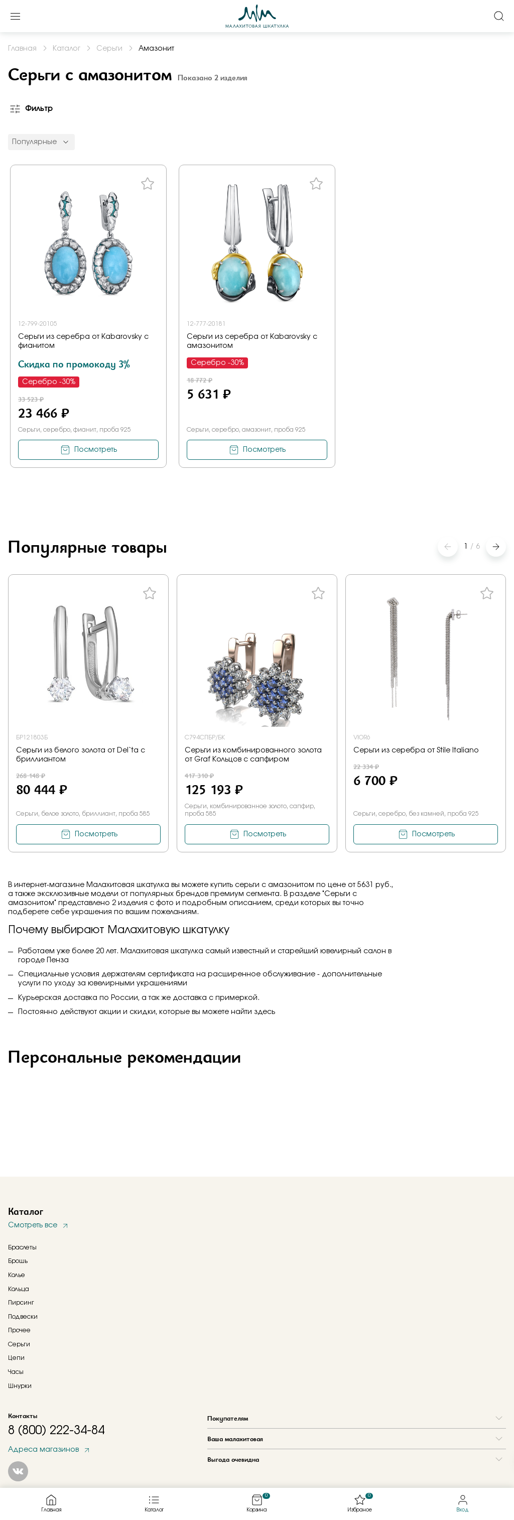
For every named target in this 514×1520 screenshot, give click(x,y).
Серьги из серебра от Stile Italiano (416, 750)
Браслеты (22, 1247)
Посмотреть (95, 449)
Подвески (23, 1317)
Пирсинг (21, 1303)
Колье (16, 1275)
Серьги (19, 1344)
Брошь (18, 1261)
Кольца (18, 1289)
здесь (264, 1012)
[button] (496, 547)
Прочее (19, 1330)
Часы (16, 1372)
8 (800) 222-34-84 (56, 1431)
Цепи (16, 1358)
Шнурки (20, 1386)
